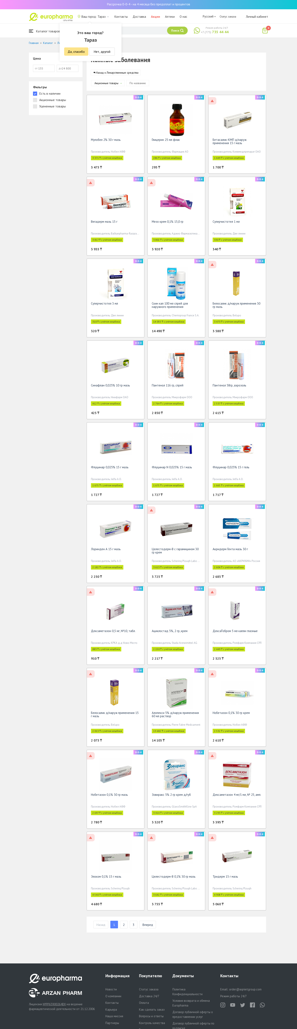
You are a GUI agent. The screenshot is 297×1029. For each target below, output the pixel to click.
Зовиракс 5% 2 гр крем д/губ (171, 796)
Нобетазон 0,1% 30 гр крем (231, 714)
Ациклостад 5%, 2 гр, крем (169, 632)
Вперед (147, 926)
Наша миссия (114, 1016)
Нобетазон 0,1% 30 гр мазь (109, 796)
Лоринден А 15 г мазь (106, 550)
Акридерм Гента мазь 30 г (230, 550)
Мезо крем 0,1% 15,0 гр (167, 223)
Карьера (111, 1009)
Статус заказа (228, 16)
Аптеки (170, 17)
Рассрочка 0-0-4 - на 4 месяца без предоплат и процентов (148, 4)
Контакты (121, 17)
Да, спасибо (76, 51)
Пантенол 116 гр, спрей (167, 387)
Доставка (139, 17)
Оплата (144, 1003)
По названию (138, 84)
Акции (155, 17)
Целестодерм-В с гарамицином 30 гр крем (175, 552)
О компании (113, 996)
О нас (183, 17)
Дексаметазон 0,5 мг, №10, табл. (113, 632)
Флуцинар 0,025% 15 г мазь (109, 469)
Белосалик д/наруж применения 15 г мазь (115, 715)
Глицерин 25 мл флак (166, 141)
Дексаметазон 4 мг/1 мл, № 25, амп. (237, 796)
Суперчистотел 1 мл (226, 223)
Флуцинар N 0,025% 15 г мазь (172, 469)
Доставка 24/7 (149, 996)
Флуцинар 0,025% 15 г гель (231, 469)
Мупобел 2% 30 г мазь (106, 141)
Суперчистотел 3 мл (104, 305)
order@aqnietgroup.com (245, 989)
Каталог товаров (44, 31)
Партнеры (112, 1023)
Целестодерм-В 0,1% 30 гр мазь (174, 878)
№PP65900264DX (54, 1004)
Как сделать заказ (152, 1009)
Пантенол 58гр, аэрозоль (229, 387)
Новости (111, 989)
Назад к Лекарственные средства (117, 74)
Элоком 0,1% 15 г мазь (106, 878)
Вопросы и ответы (151, 1016)
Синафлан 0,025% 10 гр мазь (110, 387)
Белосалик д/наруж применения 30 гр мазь (236, 306)
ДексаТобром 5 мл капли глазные (235, 632)
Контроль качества (152, 1023)
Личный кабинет (257, 17)
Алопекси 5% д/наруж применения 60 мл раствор (175, 715)
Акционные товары (106, 84)
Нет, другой (102, 51)
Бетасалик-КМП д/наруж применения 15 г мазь (229, 142)
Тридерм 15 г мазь (225, 878)
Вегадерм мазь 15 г (104, 223)
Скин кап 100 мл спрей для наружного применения (170, 306)
